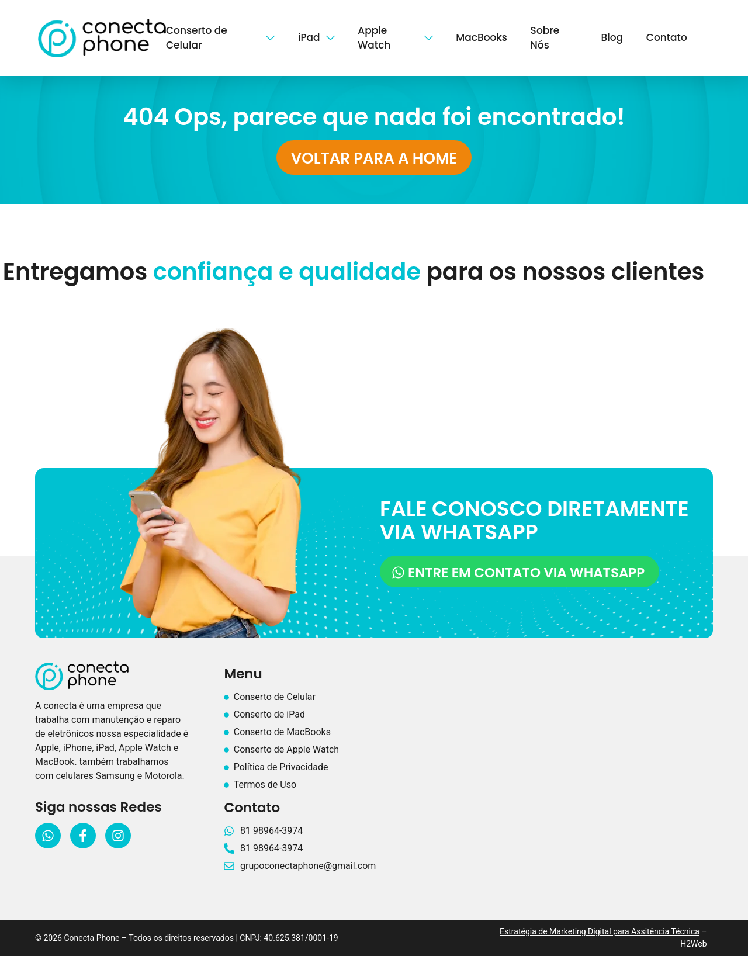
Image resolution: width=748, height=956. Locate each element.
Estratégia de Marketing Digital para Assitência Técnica (599, 931)
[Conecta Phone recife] (566, 759)
